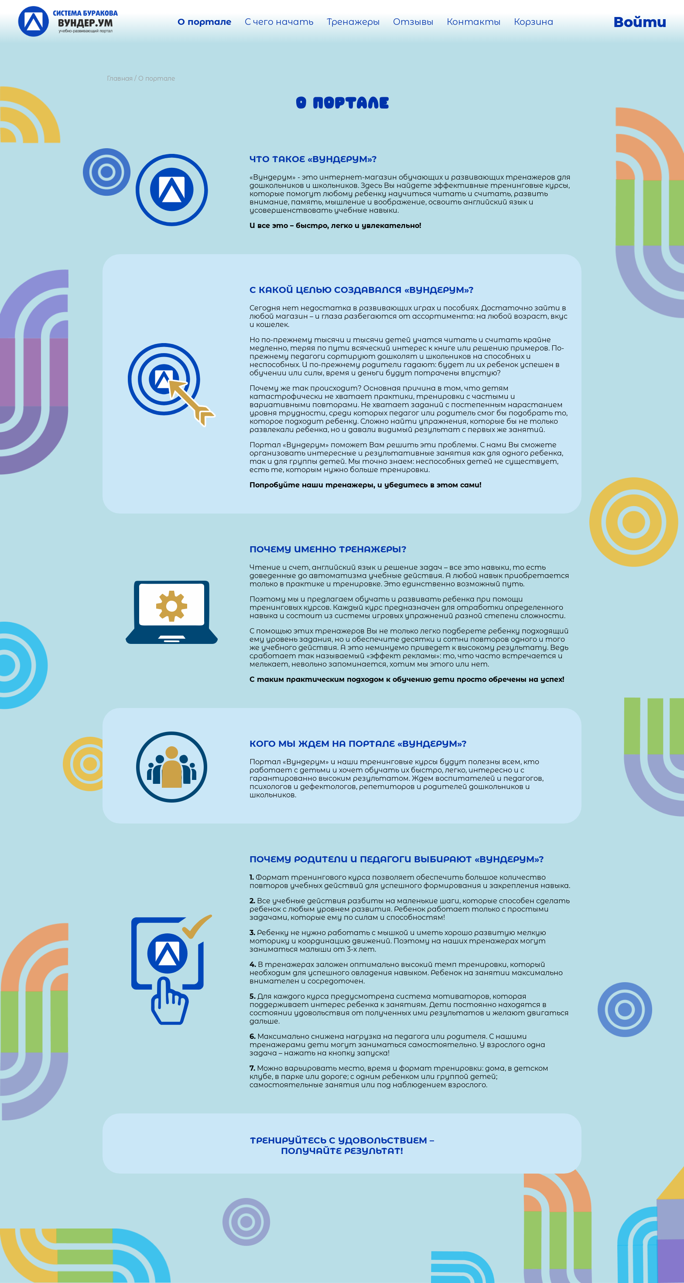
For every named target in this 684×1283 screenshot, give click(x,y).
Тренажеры (353, 22)
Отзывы (413, 22)
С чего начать (279, 22)
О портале (205, 22)
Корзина (534, 22)
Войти (640, 22)
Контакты (474, 22)
